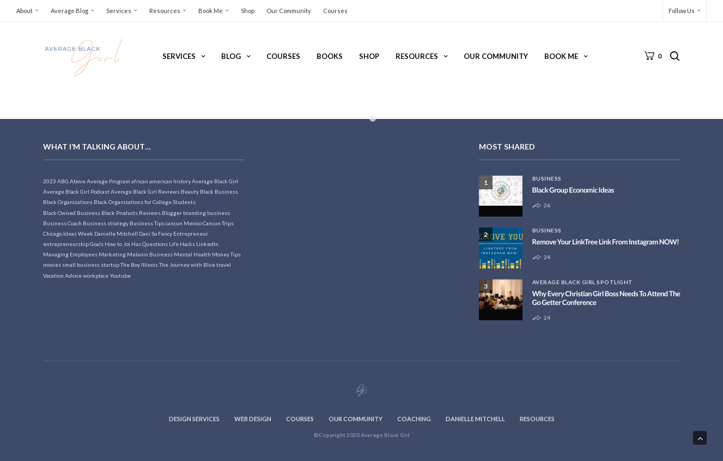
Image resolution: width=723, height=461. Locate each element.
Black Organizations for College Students (145, 202)
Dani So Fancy (155, 233)
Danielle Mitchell (116, 233)
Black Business (219, 191)
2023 (49, 181)
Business (547, 178)
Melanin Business (150, 254)
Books (330, 56)
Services (118, 10)
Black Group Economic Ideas (573, 189)
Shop (247, 10)
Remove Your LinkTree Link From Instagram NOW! (605, 241)
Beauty (190, 191)
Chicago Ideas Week (68, 233)
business (218, 212)
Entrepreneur (190, 233)
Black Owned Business (71, 212)
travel (223, 264)
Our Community (288, 10)
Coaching (414, 418)
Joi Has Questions (145, 244)
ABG (63, 181)
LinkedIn (207, 244)
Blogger (172, 212)
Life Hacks (182, 244)
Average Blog (69, 10)
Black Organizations (68, 202)
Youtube (120, 275)
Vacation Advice (62, 275)
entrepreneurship (66, 244)
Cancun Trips (218, 223)
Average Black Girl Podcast (76, 191)
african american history (161, 181)
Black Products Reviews (131, 212)
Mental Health (192, 254)
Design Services (194, 418)
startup (110, 264)
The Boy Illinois (139, 264)
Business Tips (147, 223)
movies (52, 264)
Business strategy (106, 223)
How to (113, 244)
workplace (95, 275)
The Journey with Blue (187, 264)
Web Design (252, 418)
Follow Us (682, 10)
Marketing (112, 254)
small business (81, 264)
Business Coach (62, 223)
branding (194, 212)
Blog (231, 56)
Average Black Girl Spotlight (582, 282)
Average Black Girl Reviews (145, 191)
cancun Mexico (184, 223)
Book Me (210, 10)
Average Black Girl (215, 181)
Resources (164, 10)
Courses (335, 10)
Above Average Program (100, 181)
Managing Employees (70, 254)
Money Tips (226, 254)
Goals (97, 244)
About (24, 10)
